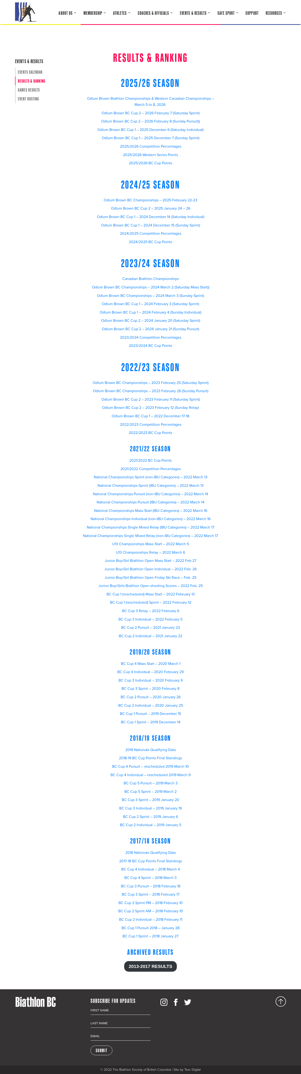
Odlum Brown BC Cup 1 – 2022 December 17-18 (150, 416)
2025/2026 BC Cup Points (150, 163)
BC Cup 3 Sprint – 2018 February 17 (150, 894)
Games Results (29, 89)
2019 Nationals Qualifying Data (150, 750)
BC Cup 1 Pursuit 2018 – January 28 (150, 928)
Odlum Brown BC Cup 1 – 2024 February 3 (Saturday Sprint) (150, 304)
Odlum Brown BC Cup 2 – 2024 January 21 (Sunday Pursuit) (150, 329)
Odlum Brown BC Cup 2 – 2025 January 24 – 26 (150, 208)
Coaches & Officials (153, 13)
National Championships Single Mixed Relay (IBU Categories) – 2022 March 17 (150, 527)
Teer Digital (192, 1069)
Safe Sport (226, 13)
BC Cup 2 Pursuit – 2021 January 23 (150, 627)
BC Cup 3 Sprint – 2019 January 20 (150, 800)
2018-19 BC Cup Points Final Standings (150, 758)
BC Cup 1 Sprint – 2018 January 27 (150, 936)
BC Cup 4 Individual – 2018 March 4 (150, 869)
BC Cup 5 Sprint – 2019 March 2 (150, 792)
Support (252, 13)
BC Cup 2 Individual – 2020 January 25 (150, 705)
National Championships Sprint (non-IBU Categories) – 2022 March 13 (150, 477)
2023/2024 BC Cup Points (150, 346)
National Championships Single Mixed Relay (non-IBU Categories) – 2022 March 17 (150, 536)
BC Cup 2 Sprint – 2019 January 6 (150, 817)
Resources (274, 13)
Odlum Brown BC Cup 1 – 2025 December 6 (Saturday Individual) (150, 130)
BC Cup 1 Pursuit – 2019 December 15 (150, 714)
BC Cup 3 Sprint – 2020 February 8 (150, 688)
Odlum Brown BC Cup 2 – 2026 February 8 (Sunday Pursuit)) (150, 121)
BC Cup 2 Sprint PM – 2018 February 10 (151, 903)
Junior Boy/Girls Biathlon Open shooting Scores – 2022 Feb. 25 (151, 586)
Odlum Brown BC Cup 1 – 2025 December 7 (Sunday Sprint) (150, 138)
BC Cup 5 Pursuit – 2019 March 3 (151, 783)
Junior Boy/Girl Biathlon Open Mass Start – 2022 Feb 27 (150, 561)
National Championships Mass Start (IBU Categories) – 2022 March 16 (150, 511)
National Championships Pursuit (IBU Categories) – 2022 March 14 (150, 502)
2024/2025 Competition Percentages (150, 233)
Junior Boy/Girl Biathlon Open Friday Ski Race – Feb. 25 (150, 577)
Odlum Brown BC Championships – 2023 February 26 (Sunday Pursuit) (150, 391)
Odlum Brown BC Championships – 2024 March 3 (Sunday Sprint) (150, 296)
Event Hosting (28, 98)
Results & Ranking (31, 81)
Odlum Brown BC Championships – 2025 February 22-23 (150, 200)
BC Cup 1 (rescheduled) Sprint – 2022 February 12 (150, 602)
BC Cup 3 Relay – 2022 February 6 (150, 611)
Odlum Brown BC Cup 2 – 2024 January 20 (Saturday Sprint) (150, 320)
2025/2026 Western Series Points (150, 155)
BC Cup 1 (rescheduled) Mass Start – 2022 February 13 (151, 594)
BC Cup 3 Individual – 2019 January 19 (150, 808)
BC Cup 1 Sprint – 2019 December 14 (150, 722)
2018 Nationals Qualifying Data (150, 853)
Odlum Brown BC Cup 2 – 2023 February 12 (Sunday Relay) (150, 408)
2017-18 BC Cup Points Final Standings (150, 861)
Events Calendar (30, 72)
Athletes (120, 13)
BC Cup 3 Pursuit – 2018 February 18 (150, 886)
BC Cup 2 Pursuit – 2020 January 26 (151, 697)
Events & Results (193, 13)
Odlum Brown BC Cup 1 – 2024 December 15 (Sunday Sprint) (150, 225)
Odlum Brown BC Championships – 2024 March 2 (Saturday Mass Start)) (150, 287)
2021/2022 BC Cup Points (150, 460)
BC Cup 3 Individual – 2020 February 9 (151, 680)
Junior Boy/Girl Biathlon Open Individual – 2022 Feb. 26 (150, 569)
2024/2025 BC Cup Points (150, 242)
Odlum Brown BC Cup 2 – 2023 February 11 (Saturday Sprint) (150, 399)
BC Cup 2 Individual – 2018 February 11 (150, 919)
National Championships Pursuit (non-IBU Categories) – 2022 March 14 (150, 494)
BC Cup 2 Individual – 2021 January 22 (150, 636)
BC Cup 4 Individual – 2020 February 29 (150, 672)
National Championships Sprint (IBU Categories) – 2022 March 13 (151, 485)
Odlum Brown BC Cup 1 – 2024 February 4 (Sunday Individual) (150, 312)
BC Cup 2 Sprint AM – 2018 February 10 (150, 911)
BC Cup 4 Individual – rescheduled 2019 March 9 (150, 775)
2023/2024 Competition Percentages (150, 337)
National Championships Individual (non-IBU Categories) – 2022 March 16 (150, 519)
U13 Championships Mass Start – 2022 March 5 (150, 544)
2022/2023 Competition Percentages (150, 424)
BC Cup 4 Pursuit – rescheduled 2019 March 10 (150, 766)
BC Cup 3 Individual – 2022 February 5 (150, 619)
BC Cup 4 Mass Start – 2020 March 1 (150, 664)
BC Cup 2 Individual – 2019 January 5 (150, 825)
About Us (65, 13)
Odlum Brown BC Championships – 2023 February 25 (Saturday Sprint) (151, 383)
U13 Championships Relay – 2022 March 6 (150, 552)
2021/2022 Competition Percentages (150, 469)
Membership (92, 13)
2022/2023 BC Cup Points (150, 433)
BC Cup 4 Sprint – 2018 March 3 (150, 878)
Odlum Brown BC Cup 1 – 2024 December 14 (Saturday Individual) (150, 217)
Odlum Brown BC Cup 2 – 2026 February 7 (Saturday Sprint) (151, 113)
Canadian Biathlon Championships (150, 279)
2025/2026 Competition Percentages (150, 146)
